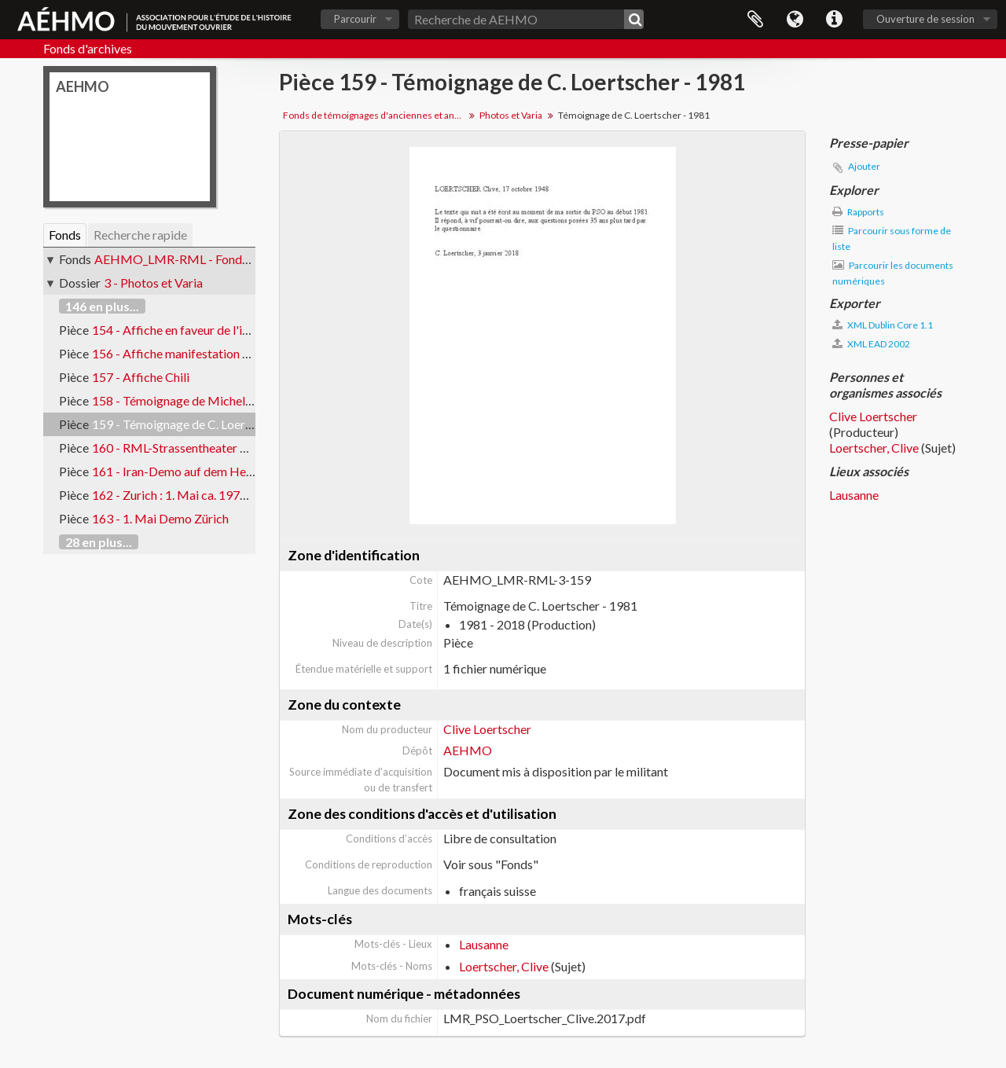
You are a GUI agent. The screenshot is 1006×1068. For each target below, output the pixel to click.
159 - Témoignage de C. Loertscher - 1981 (204, 424)
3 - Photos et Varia (153, 282)
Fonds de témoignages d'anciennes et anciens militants (375, 115)
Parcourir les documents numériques (892, 273)
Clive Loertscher (487, 728)
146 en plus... (102, 306)
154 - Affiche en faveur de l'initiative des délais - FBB (233, 329)
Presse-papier (755, 19)
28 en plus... (98, 541)
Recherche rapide (140, 234)
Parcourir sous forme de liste (891, 238)
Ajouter (864, 166)
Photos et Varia (510, 115)
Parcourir (355, 19)
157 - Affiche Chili (140, 376)
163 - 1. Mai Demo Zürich (160, 518)
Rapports (858, 212)
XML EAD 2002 (871, 344)
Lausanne (484, 944)
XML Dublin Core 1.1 (882, 325)
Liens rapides (834, 19)
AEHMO (467, 750)
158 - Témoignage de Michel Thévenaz (196, 400)
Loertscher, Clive (504, 966)
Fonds (65, 234)
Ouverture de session (925, 19)
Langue (794, 19)
